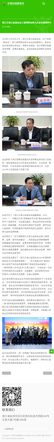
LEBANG (21, 440)
